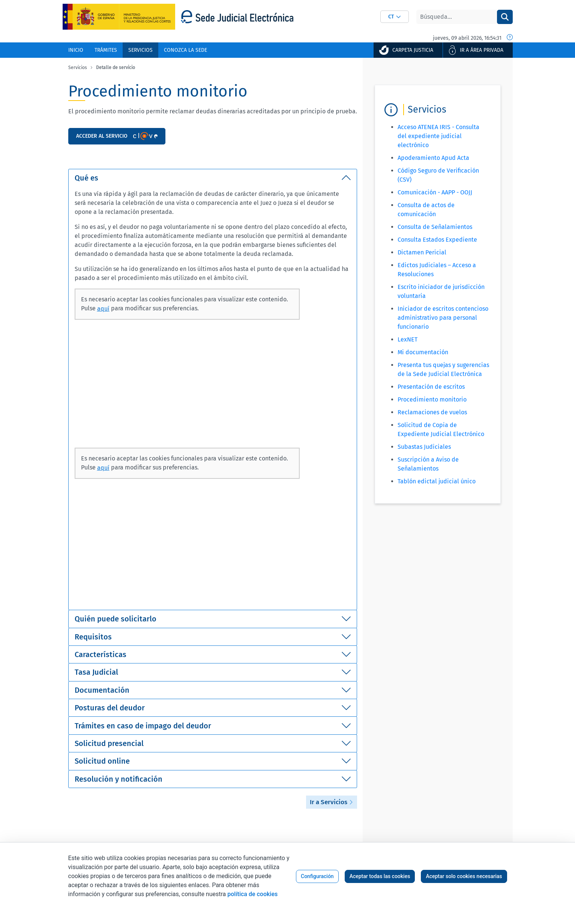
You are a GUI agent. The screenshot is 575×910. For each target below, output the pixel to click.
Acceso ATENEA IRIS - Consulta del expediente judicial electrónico (438, 136)
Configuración (317, 876)
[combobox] (394, 17)
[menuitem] (76, 50)
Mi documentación (423, 352)
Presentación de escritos (431, 386)
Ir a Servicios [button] (331, 802)
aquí (103, 308)
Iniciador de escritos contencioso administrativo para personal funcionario (443, 317)
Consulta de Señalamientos (435, 226)
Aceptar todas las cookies (380, 876)
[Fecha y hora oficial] (510, 37)
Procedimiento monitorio (432, 399)
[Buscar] (456, 17)
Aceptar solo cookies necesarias (464, 876)
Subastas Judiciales (424, 446)
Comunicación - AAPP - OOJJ (435, 192)
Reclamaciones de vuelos (432, 412)
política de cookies (252, 894)
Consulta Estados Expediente (437, 239)
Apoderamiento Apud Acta (433, 157)
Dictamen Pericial (422, 252)
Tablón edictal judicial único (437, 481)
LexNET (407, 339)
